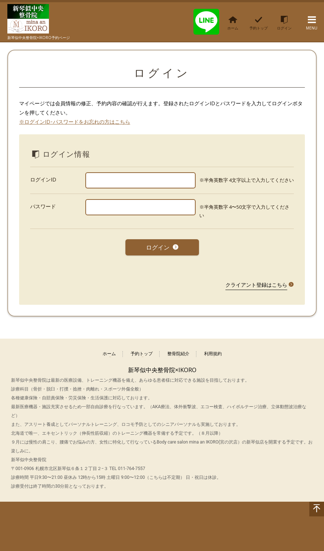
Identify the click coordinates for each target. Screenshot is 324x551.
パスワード (43, 206)
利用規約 (213, 351)
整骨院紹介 (178, 351)
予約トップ (142, 351)
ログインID (43, 179)
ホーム (109, 351)
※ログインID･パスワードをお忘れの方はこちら (74, 121)
